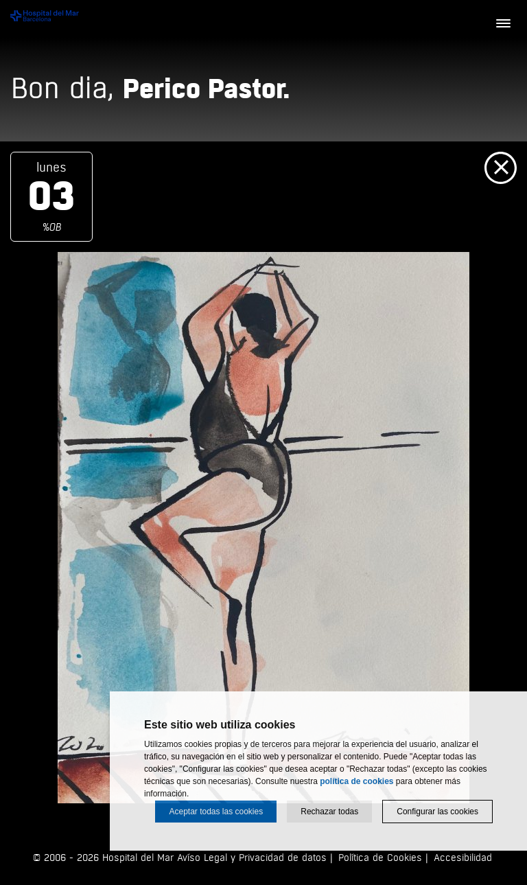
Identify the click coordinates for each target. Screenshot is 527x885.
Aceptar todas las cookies (216, 811)
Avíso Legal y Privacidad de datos (252, 857)
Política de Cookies (380, 857)
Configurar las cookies (437, 811)
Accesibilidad (463, 857)
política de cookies (356, 781)
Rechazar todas (329, 811)
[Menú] (503, 24)
